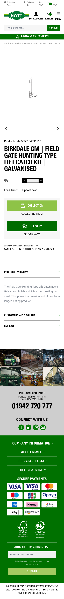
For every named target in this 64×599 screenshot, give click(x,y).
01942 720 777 (32, 406)
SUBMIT (32, 571)
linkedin (28, 427)
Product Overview (16, 272)
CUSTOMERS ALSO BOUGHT (19, 315)
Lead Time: (11, 190)
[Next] (58, 129)
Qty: (6, 180)
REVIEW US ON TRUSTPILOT (35, 35)
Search (53, 27)
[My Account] (36, 16)
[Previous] (6, 129)
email (43, 427)
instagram (36, 427)
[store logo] (16, 15)
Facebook (21, 427)
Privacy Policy (32, 564)
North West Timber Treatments (18, 43)
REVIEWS (9, 325)
